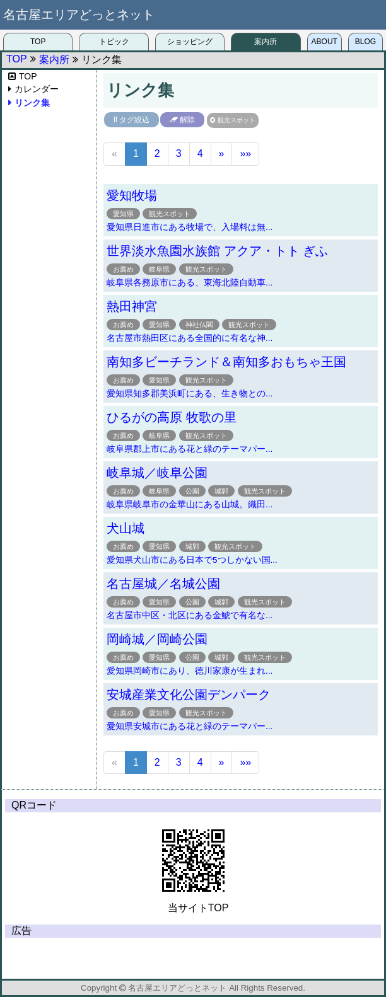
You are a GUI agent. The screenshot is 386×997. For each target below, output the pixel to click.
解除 (187, 119)
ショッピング (190, 41)
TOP (37, 41)
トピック (114, 41)
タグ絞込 (134, 119)
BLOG (365, 41)
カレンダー (37, 89)
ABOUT (324, 41)
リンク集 (32, 103)
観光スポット (236, 120)
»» (245, 153)
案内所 (265, 41)
